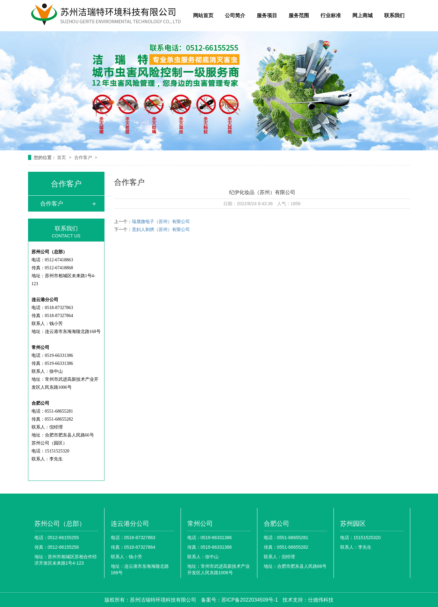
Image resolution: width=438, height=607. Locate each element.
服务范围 (299, 15)
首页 (62, 157)
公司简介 (235, 15)
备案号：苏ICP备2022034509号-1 (239, 600)
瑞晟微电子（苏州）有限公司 (161, 221)
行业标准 (330, 15)
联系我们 (394, 15)
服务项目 (267, 15)
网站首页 (203, 15)
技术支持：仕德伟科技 (308, 600)
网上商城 (362, 15)
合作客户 (83, 157)
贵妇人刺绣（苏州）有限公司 (161, 229)
